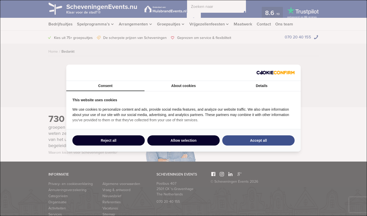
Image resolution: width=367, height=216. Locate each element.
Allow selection (183, 140)
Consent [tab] (105, 86)
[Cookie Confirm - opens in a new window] (275, 73)
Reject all (108, 140)
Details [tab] (262, 86)
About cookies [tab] (183, 86)
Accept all (258, 140)
